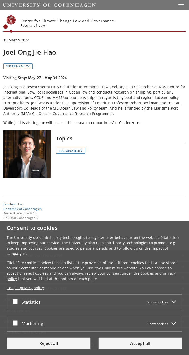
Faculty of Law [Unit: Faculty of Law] (13, 204)
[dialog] (94, 288)
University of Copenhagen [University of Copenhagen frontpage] (22, 209)
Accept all (140, 343)
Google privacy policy (25, 287)
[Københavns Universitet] (9, 24)
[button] (181, 4)
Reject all (48, 343)
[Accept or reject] (16, 301)
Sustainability (18, 66)
